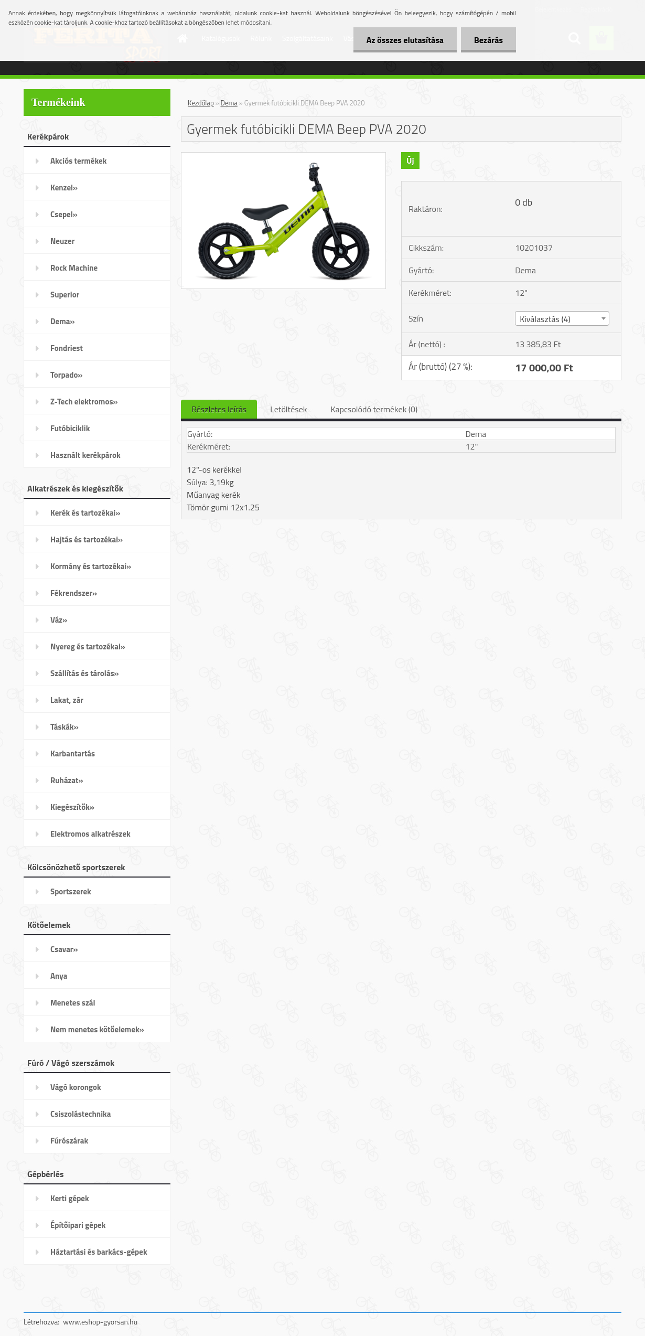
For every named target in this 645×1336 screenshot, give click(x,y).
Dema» (62, 321)
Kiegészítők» (72, 807)
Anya (58, 976)
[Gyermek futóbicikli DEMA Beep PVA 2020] (283, 157)
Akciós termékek (78, 161)
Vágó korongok (75, 1087)
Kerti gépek (69, 1198)
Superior (64, 294)
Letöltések (288, 409)
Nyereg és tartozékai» (87, 646)
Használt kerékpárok (85, 455)
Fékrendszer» (73, 593)
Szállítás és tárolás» (84, 673)
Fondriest (66, 348)
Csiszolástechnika (80, 1114)
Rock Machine (74, 268)
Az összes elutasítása (405, 40)
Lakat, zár (66, 700)
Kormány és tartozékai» (90, 566)
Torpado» (66, 375)
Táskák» (64, 727)
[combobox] (562, 318)
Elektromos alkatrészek (90, 834)
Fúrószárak (69, 1141)
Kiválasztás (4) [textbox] (545, 319)
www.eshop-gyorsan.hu (100, 1321)
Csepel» (64, 214)
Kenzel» (64, 187)
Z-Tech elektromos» (84, 402)
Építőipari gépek (77, 1225)
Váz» (58, 620)
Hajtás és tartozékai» (86, 539)
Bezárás (488, 40)
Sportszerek (70, 891)
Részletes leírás (218, 409)
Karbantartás (72, 753)
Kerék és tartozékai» (85, 513)
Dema (229, 103)
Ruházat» (66, 780)
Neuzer (62, 241)
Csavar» (64, 949)
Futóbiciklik (70, 428)
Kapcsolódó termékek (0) (373, 409)
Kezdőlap (201, 103)
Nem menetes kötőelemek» (97, 1029)
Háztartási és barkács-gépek (98, 1252)
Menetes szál (72, 1003)
